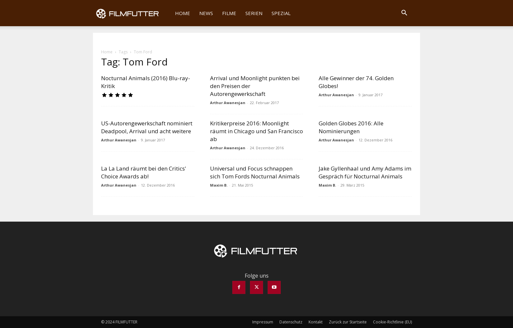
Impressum (262, 322)
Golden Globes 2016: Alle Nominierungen (351, 127)
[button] (404, 13)
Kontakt (316, 322)
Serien (253, 13)
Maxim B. (218, 185)
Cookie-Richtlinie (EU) (392, 322)
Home (182, 13)
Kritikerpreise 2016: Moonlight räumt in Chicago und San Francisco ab (256, 131)
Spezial (281, 13)
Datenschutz (290, 322)
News (206, 13)
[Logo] (131, 13)
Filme (229, 13)
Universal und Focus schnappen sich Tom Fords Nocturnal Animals (255, 172)
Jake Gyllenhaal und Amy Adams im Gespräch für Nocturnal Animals (365, 172)
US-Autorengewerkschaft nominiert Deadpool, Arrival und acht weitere (146, 127)
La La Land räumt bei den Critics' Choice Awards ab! (143, 172)
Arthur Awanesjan (227, 102)
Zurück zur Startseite (348, 322)
